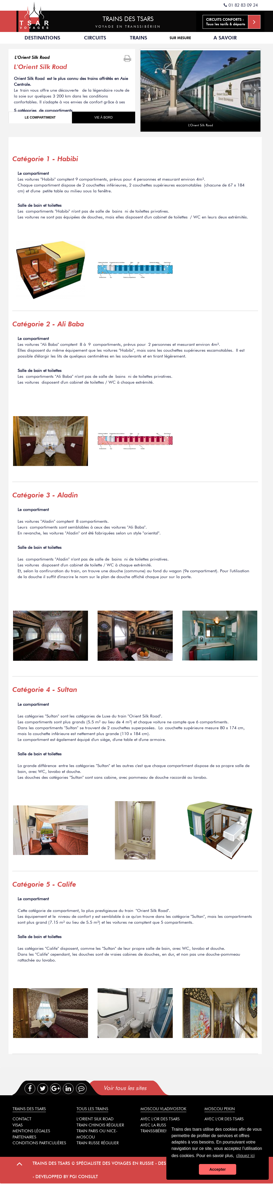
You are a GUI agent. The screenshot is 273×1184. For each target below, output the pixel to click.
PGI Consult (84, 1176)
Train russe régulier (98, 1143)
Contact (22, 1119)
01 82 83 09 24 (241, 5)
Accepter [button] (217, 1169)
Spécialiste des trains (34, 16)
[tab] (147, 1088)
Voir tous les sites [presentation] (124, 1088)
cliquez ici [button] (245, 1155)
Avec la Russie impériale (164, 1125)
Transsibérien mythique (165, 1131)
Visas (18, 1125)
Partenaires (24, 1137)
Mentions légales (31, 1131)
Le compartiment (40, 117)
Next (255, 90)
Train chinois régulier (100, 1125)
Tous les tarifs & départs (233, 22)
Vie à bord (103, 117)
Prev (148, 90)
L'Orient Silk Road (32, 57)
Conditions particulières (39, 1143)
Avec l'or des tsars (160, 1119)
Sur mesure (180, 38)
